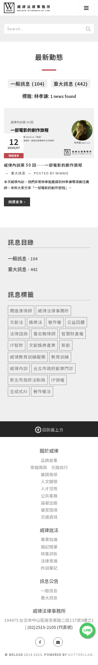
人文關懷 (49, 481)
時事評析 (49, 554)
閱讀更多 (17, 201)
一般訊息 (17, 258)
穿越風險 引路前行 (49, 467)
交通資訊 (49, 517)
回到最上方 (49, 429)
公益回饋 (76, 322)
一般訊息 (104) (27, 83)
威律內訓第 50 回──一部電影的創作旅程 (43, 165)
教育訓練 (60, 357)
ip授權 (58, 380)
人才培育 (49, 488)
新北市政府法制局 (27, 380)
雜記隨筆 (49, 547)
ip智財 (16, 345)
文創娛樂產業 (42, 345)
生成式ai (18, 391)
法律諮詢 (19, 333)
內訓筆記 (49, 568)
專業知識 (49, 539)
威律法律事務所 (53, 310)
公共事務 (49, 496)
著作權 (54, 322)
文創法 (16, 322)
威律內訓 (19, 368)
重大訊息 (19, 173)
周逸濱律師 (21, 310)
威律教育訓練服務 (27, 357)
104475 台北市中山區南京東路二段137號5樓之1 (49, 620)
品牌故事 (49, 460)
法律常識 (49, 561)
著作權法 (42, 391)
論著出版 (49, 503)
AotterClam (80, 654)
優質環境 (49, 510)
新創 (65, 345)
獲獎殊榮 (49, 474)
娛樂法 (35, 322)
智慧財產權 (72, 333)
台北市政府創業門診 (53, 368)
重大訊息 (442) (71, 83)
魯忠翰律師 (44, 333)
